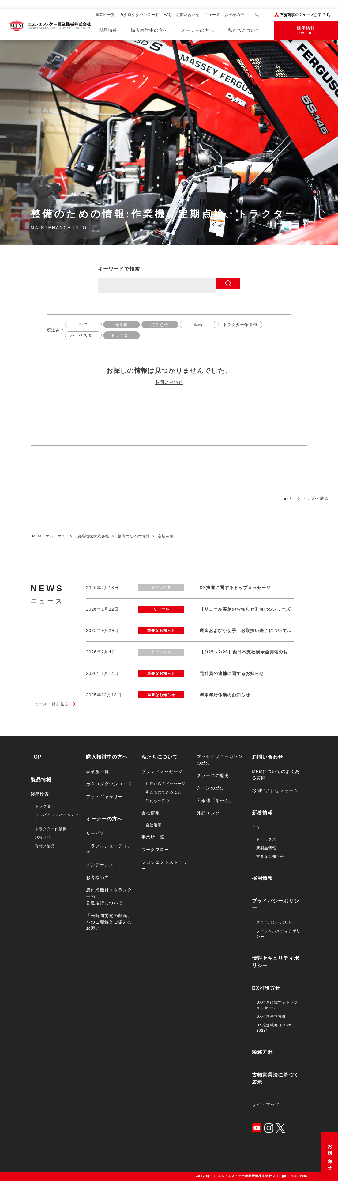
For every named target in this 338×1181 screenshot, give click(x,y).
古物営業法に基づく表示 (275, 1079)
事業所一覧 (105, 15)
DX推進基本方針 (271, 1017)
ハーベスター (83, 335)
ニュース (212, 15)
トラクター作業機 (241, 324)
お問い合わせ (329, 1155)
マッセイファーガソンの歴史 (220, 760)
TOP (36, 757)
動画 (198, 324)
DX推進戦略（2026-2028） (274, 1028)
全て (83, 324)
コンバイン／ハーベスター (57, 818)
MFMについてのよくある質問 (275, 775)
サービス (95, 833)
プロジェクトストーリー (164, 865)
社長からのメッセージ (166, 784)
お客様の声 (235, 15)
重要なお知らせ (270, 857)
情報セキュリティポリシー (275, 962)
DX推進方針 (266, 988)
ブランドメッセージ (162, 771)
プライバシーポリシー (275, 905)
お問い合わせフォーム (275, 790)
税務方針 (262, 1052)
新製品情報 (266, 848)
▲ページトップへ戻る (306, 498)
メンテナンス (100, 865)
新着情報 (262, 813)
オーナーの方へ (198, 30)
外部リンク (208, 813)
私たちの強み (158, 801)
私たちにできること (164, 792)
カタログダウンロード (139, 15)
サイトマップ (266, 1104)
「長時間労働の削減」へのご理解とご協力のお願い (109, 922)
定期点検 (160, 324)
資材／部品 (45, 846)
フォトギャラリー (104, 796)
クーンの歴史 (210, 788)
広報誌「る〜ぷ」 (215, 800)
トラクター (122, 335)
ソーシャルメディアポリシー (278, 934)
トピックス (266, 840)
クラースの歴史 (213, 775)
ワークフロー (155, 849)
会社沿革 (154, 825)
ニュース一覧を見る (50, 704)
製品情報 (108, 30)
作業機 (122, 324)
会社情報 (150, 813)
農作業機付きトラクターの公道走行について (109, 897)
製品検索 (40, 794)
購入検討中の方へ (149, 30)
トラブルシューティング (109, 849)
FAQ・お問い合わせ (182, 15)
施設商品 (43, 838)
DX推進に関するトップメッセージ (277, 1005)
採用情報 (262, 878)
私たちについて (244, 30)
